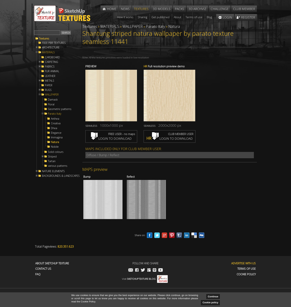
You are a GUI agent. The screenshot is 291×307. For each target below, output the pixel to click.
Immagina (57, 137)
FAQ (37, 274)
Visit (145, 278)
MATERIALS (48, 52)
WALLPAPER (52, 94)
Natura (55, 142)
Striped (52, 156)
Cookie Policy (246, 274)
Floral (51, 104)
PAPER (48, 85)
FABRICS (50, 66)
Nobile (55, 146)
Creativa (56, 123)
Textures (44, 38)
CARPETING (51, 62)
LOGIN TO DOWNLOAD (111, 138)
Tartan (51, 161)
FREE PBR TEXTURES (54, 43)
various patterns (57, 166)
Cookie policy (210, 302)
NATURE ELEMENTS (53, 171)
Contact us (43, 268)
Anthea (55, 118)
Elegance (56, 132)
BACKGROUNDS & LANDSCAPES (61, 176)
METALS (49, 80)
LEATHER (50, 76)
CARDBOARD (52, 57)
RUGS (48, 90)
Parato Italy (54, 113)
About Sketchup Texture (52, 263)
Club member (244, 9)
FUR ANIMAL (52, 71)
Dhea (54, 128)
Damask (53, 99)
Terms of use (246, 268)
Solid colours (55, 152)
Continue (213, 296)
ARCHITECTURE (51, 47)
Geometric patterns (59, 109)
